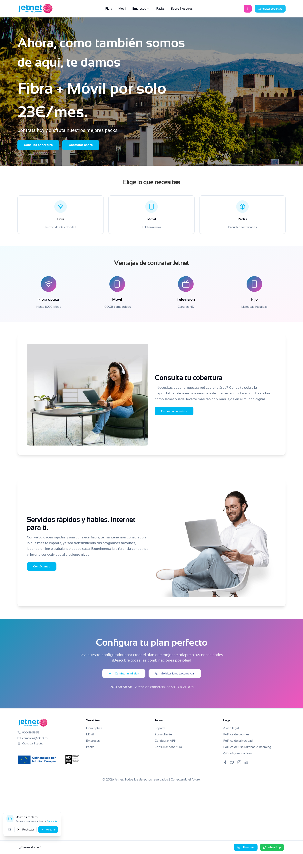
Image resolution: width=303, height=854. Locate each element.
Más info (52, 821)
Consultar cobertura (270, 8)
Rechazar (25, 829)
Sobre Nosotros (182, 8)
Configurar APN (165, 740)
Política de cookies (236, 734)
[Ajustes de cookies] (9, 829)
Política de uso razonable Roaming (247, 747)
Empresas (141, 8)
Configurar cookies (237, 753)
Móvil (122, 8)
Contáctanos (41, 566)
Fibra (108, 8)
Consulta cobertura (38, 145)
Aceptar (48, 829)
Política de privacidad (238, 740)
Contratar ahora (81, 145)
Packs (160, 8)
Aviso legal (231, 728)
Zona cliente (163, 734)
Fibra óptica (94, 728)
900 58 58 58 (121, 687)
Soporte (160, 728)
